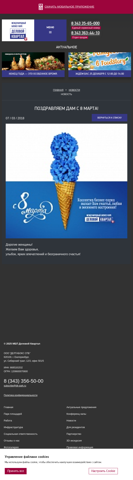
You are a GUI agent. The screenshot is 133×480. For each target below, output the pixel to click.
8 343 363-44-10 (85, 32)
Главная (58, 90)
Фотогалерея (11, 447)
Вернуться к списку (109, 117)
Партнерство (73, 433)
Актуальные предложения (81, 407)
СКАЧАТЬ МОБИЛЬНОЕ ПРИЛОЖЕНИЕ (66, 6)
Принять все (15, 471)
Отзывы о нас (12, 440)
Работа (8, 420)
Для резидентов (75, 427)
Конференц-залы (76, 413)
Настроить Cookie (103, 471)
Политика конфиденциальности (20, 395)
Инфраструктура (13, 427)
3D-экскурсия (74, 440)
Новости (74, 90)
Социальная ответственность (21, 433)
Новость (66, 94)
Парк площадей (13, 413)
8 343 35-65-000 (85, 23)
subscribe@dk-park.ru (15, 385)
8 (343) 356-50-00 (23, 381)
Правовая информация (79, 447)
